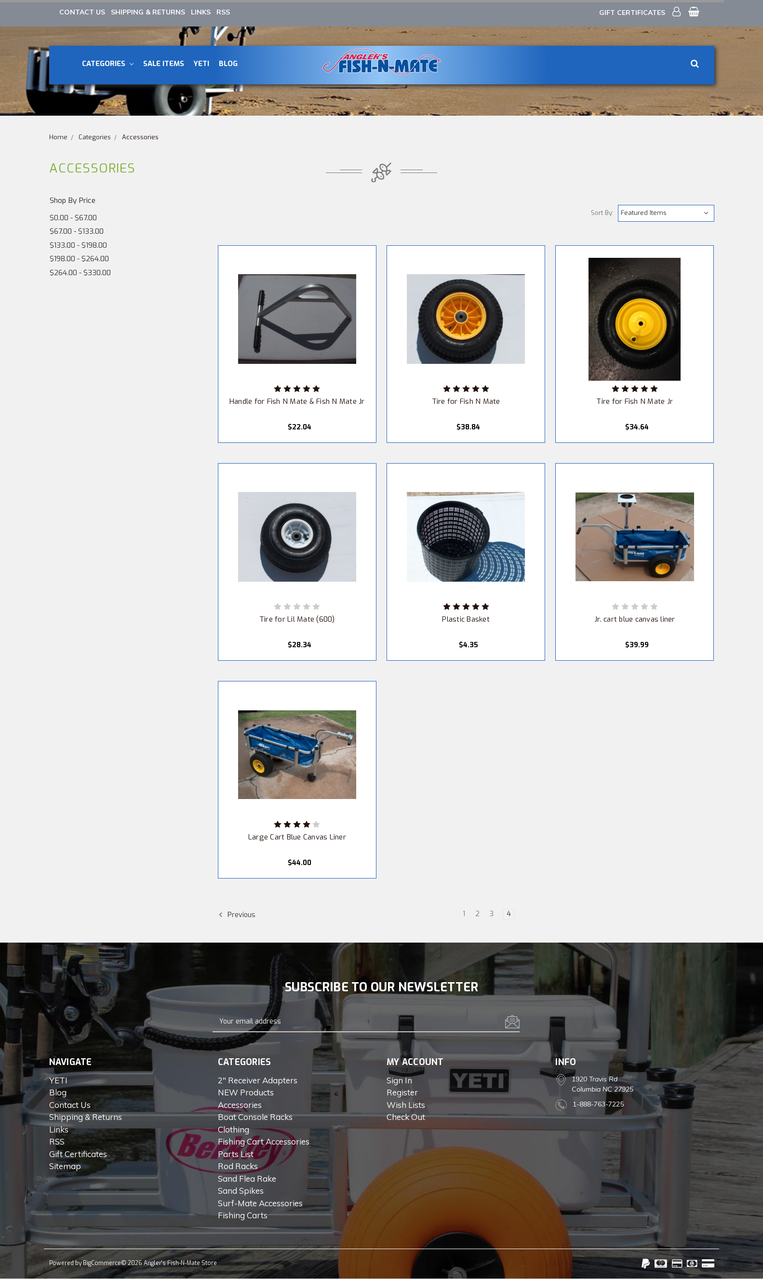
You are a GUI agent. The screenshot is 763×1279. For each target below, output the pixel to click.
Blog (228, 63)
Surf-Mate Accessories (260, 1203)
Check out (406, 1117)
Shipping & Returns (148, 12)
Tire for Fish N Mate (466, 401)
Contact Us (82, 12)
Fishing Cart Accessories (263, 1141)
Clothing (233, 1129)
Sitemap (65, 1166)
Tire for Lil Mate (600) (297, 619)
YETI (201, 63)
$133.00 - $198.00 (78, 245)
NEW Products (246, 1092)
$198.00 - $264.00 (79, 259)
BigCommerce (102, 1263)
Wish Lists (406, 1105)
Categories (108, 63)
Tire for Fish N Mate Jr (634, 401)
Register (402, 1092)
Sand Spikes (241, 1191)
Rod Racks (238, 1166)
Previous (236, 914)
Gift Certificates (632, 12)
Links (201, 12)
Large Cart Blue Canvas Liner (297, 837)
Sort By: (602, 213)
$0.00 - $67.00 (73, 218)
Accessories (140, 137)
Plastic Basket (466, 619)
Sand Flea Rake (247, 1178)
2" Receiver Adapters (257, 1080)
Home (58, 137)
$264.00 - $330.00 (80, 273)
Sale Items (163, 63)
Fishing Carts (243, 1215)
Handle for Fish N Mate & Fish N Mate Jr (297, 401)
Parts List (236, 1154)
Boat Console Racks (255, 1117)
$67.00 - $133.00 (77, 231)
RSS (223, 12)
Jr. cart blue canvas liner (634, 619)
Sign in (399, 1080)
